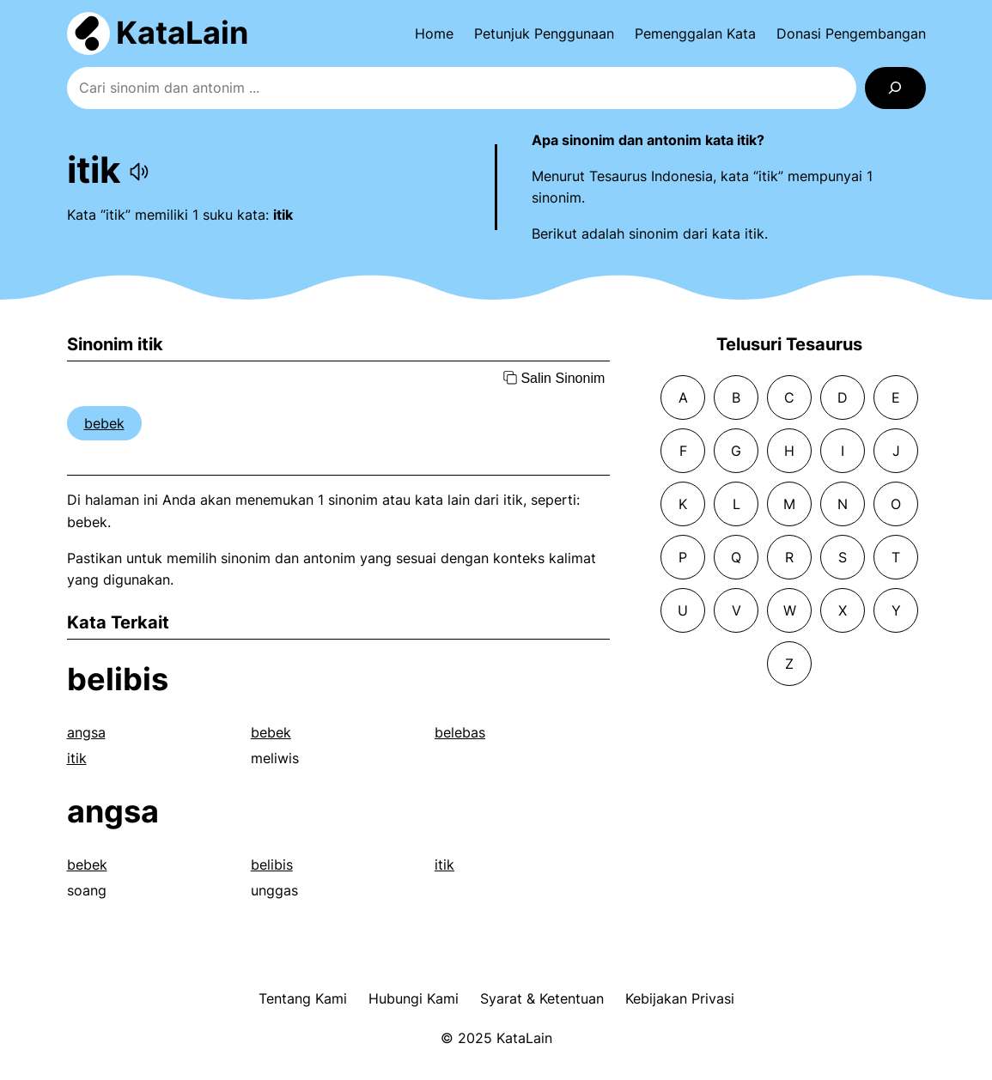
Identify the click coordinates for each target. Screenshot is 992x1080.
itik (77, 758)
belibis (117, 679)
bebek (104, 423)
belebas (460, 732)
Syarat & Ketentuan (542, 998)
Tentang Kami (303, 998)
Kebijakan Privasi (679, 998)
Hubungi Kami (413, 998)
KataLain (182, 33)
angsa (86, 732)
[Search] (895, 88)
